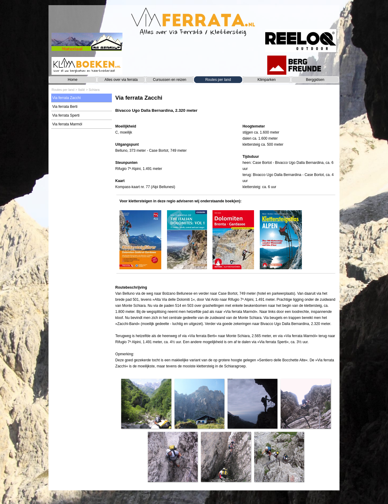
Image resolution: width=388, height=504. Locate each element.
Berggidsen (315, 80)
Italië (81, 89)
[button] (145, 403)
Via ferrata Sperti (65, 115)
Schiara (94, 89)
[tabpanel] (225, 107)
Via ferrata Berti (64, 106)
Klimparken (266, 80)
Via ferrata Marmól (67, 124)
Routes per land (218, 80)
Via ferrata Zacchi (66, 98)
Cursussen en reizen (169, 80)
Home (72, 80)
